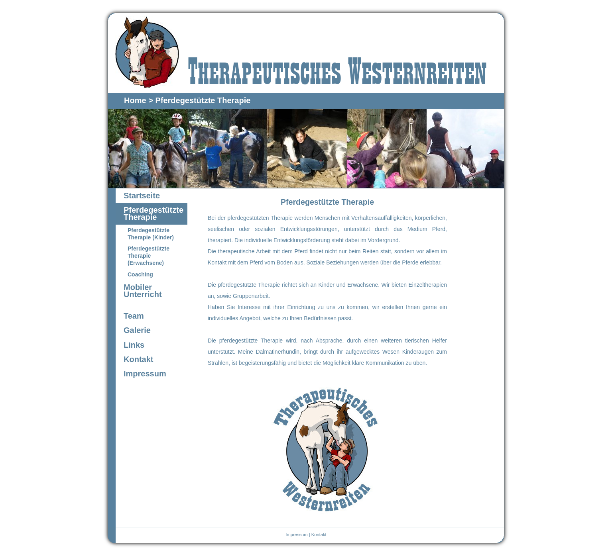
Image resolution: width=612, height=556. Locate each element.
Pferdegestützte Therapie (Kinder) (151, 234)
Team (134, 315)
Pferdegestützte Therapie (153, 213)
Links (134, 345)
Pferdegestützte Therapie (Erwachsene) (148, 255)
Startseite (142, 195)
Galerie (137, 330)
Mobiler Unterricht (143, 291)
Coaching (140, 274)
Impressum (145, 373)
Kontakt (138, 359)
